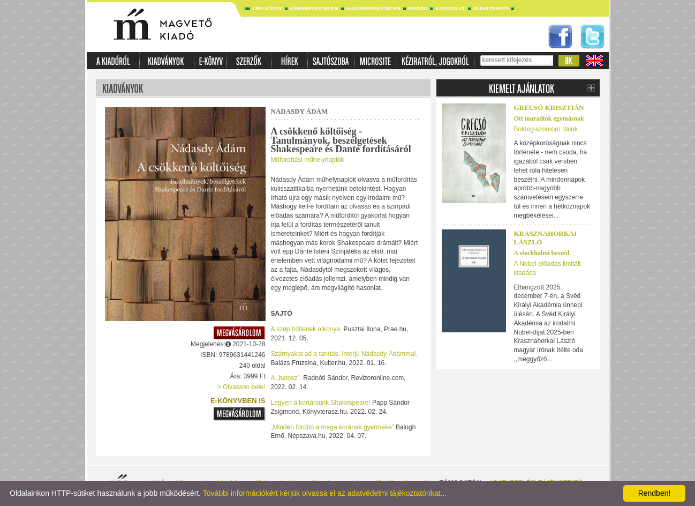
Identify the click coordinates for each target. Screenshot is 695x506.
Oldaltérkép (491, 8)
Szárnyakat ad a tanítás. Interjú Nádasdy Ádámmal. (344, 354)
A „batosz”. (286, 378)
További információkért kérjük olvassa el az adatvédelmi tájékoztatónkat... (325, 493)
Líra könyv (267, 8)
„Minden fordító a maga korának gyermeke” (332, 427)
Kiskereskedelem (314, 8)
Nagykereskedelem (373, 8)
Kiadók (418, 8)
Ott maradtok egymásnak (549, 118)
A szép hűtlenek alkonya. (306, 329)
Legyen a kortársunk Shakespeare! (321, 402)
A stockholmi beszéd (542, 253)
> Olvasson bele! (241, 387)
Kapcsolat (450, 8)
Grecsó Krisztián (549, 107)
